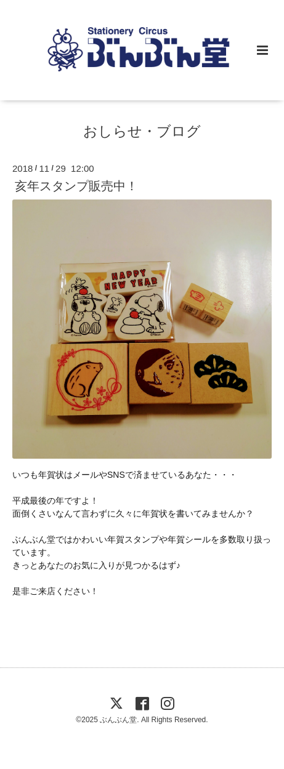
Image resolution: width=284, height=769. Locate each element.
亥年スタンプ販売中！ (76, 186)
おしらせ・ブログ (142, 131)
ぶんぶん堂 (118, 719)
